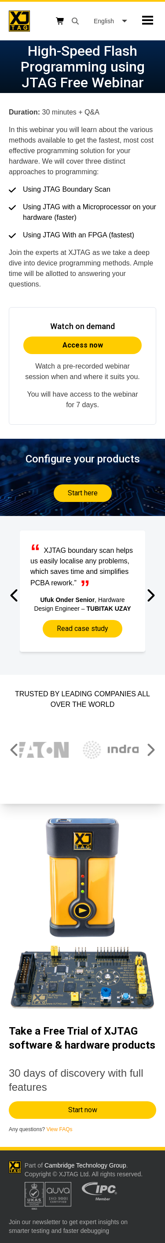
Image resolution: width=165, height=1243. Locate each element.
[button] (15, 595)
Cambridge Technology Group (85, 1165)
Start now (82, 1110)
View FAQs (59, 1129)
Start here (83, 493)
